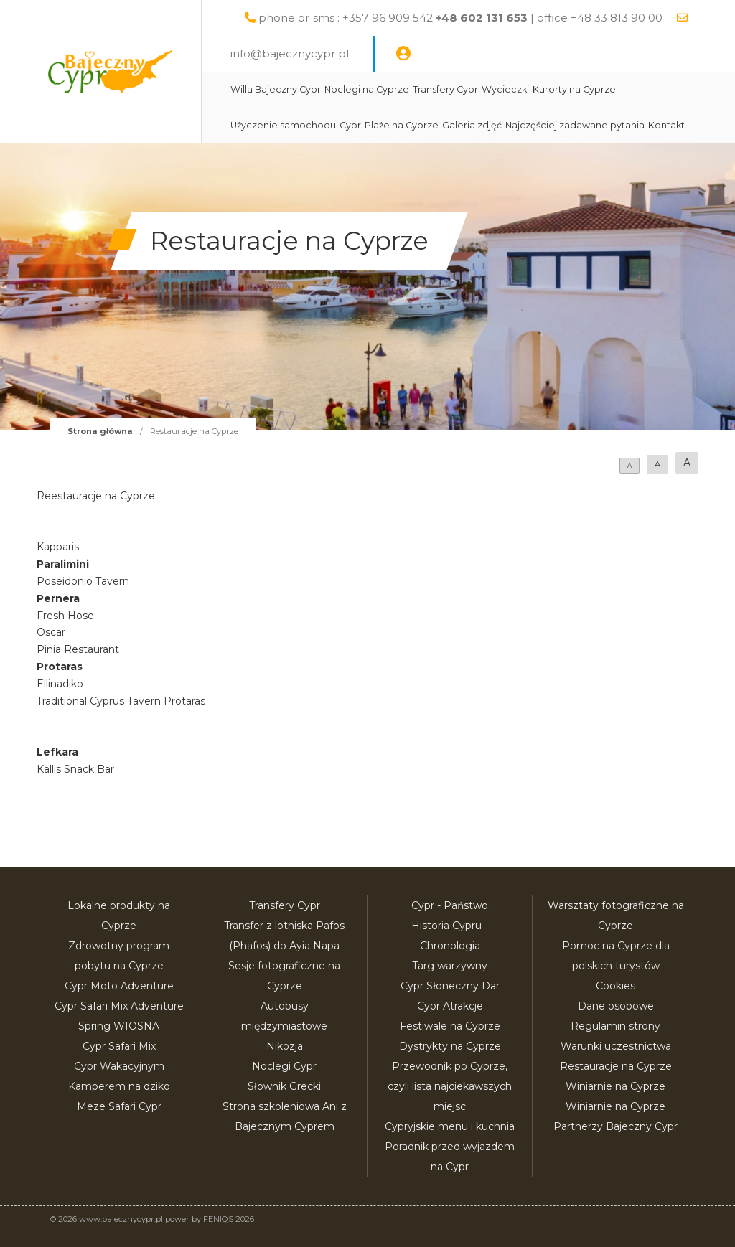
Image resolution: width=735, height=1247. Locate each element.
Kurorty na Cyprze (574, 89)
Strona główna (100, 431)
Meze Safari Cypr (119, 1106)
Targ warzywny (449, 965)
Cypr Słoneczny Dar (450, 985)
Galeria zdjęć (472, 125)
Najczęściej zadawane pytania (575, 125)
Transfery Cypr (445, 89)
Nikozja (284, 1046)
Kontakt (666, 125)
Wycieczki (505, 89)
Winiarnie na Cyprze (615, 1086)
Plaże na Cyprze (402, 125)
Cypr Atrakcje (450, 1005)
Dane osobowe (616, 1005)
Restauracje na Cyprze (616, 1066)
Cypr (350, 125)
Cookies (615, 985)
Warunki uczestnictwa (616, 1046)
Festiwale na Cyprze (450, 1026)
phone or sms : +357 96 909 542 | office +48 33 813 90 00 (460, 17)
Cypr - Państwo (449, 905)
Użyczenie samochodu (283, 125)
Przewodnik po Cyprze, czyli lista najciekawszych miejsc (450, 1086)
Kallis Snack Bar (75, 769)
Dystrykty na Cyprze (450, 1046)
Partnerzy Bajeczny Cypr (615, 1126)
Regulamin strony (615, 1026)
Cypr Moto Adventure (119, 985)
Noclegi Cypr (284, 1066)
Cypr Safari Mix (119, 1046)
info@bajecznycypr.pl (289, 53)
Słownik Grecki (284, 1086)
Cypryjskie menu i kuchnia (450, 1126)
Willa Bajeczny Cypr (275, 89)
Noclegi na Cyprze (366, 89)
